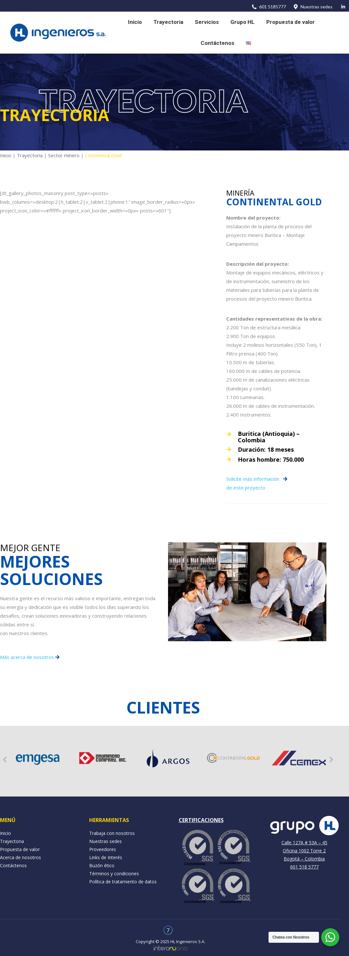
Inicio (5, 155)
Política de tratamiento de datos (123, 882)
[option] (37, 758)
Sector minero (63, 155)
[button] (5, 760)
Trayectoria (30, 155)
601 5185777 (268, 7)
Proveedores (102, 849)
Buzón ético (101, 865)
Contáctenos (13, 865)
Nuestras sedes (312, 7)
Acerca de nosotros (20, 857)
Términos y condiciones (114, 873)
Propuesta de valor (20, 849)
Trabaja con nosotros (112, 833)
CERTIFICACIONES (201, 820)
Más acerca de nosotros (27, 657)
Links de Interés (105, 857)
